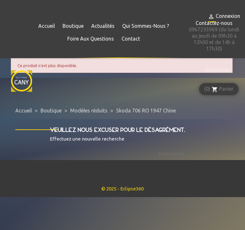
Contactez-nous (214, 23)
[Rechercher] (216, 70)
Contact (131, 39)
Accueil (46, 26)
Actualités (103, 26)
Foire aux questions (90, 39)
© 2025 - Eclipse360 (122, 188)
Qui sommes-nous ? (145, 26)
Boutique (73, 26)
